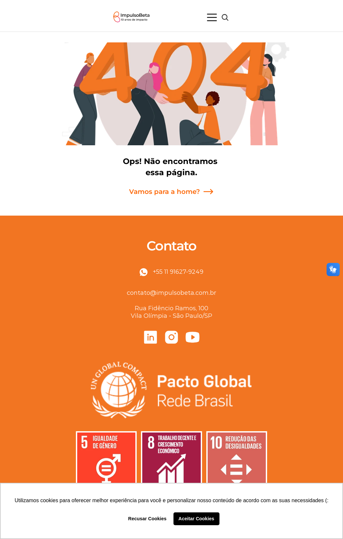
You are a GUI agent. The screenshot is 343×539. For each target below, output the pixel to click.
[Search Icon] (225, 17)
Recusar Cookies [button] (147, 518)
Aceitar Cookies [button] (196, 518)
